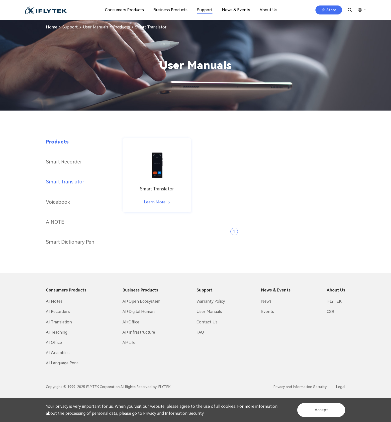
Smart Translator (151, 27)
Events (267, 311)
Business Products (170, 9)
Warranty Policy (210, 301)
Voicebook (58, 211)
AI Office (54, 342)
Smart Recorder (64, 162)
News (266, 301)
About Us (268, 9)
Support (204, 9)
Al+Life (128, 342)
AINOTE (55, 231)
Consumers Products (124, 9)
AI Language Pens (62, 363)
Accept (321, 410)
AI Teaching (56, 332)
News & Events (236, 9)
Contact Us (206, 322)
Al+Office (130, 322)
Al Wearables (58, 352)
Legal (340, 387)
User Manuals (95, 27)
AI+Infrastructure (138, 332)
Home (51, 27)
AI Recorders (58, 311)
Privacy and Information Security (173, 413)
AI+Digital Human (138, 311)
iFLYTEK (334, 301)
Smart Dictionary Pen (70, 251)
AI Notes (54, 301)
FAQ (200, 332)
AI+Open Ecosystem (141, 301)
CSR (330, 311)
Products (121, 27)
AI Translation (59, 322)
